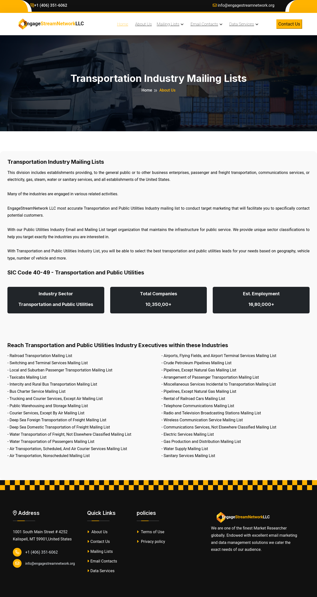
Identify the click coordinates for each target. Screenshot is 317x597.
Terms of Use (150, 532)
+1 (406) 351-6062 (48, 5)
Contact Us (289, 24)
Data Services (100, 570)
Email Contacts (102, 561)
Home (146, 90)
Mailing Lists (100, 551)
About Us (97, 532)
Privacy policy (151, 541)
